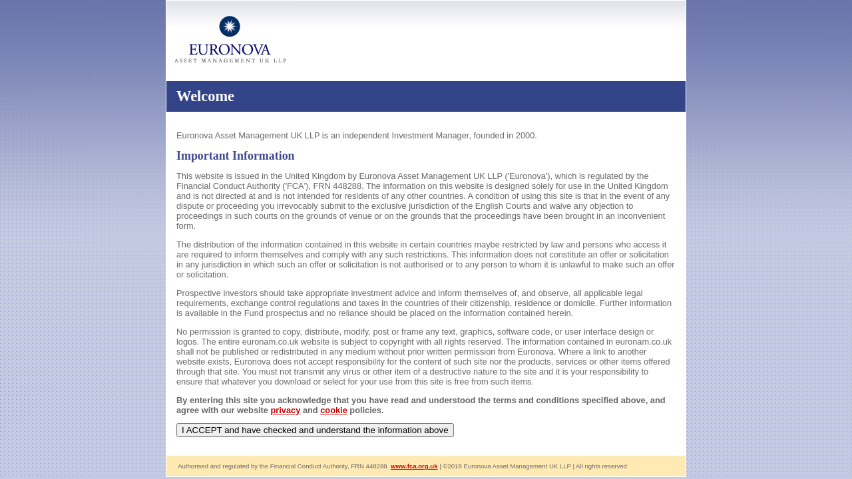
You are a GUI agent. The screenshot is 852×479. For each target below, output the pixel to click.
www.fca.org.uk (414, 466)
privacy (286, 410)
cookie (333, 410)
